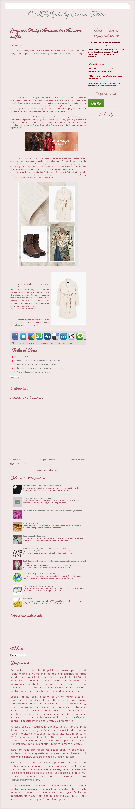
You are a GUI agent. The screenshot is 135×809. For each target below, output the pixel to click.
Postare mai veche (78, 460)
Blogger (56, 470)
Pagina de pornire (47, 460)
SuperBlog (71, 343)
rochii (64, 343)
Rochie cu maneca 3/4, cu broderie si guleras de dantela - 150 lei (39, 368)
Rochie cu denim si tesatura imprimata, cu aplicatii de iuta (37, 360)
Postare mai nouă (17, 460)
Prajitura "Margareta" (31, 523)
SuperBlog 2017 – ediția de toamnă (24, 325)
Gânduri (43, 789)
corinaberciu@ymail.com (24, 779)
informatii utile (55, 343)
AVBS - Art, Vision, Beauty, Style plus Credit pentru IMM (44, 548)
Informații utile (60, 789)
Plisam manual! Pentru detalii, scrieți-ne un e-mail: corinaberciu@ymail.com (52, 511)
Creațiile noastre (64, 756)
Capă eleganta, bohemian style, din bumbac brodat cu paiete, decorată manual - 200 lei (54, 562)
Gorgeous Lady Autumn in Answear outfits (31, 357)
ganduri (36, 343)
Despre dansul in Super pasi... (35, 536)
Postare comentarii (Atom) (34, 464)
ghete (69, 119)
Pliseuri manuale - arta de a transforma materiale (42, 486)
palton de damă (35, 164)
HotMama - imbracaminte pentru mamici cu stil (32, 372)
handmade (44, 343)
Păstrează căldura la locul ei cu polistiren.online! (42, 586)
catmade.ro (27, 598)
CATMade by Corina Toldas (67, 14)
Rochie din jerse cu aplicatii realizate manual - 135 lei (35, 364)
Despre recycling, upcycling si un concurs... (39, 573)
